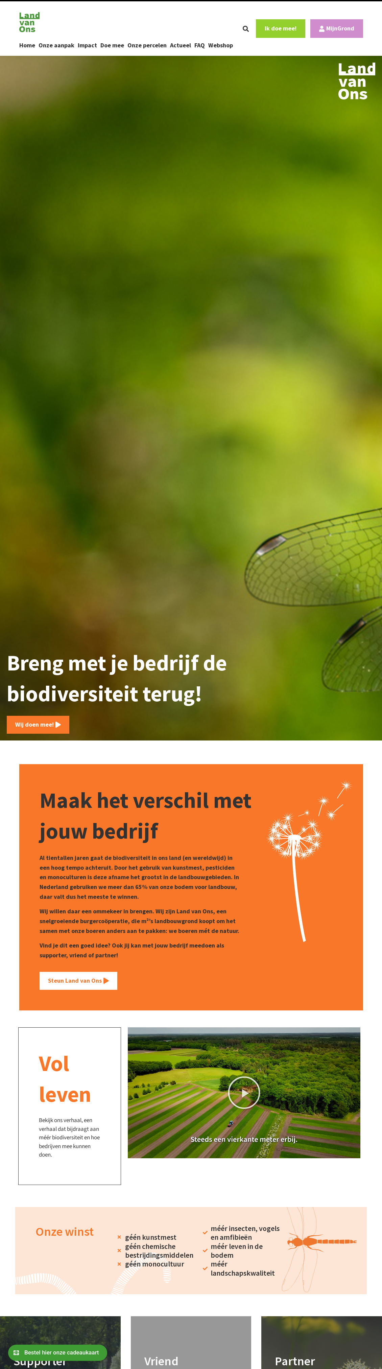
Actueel (180, 45)
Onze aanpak (56, 45)
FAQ (199, 45)
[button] (246, 29)
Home (27, 45)
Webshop (220, 45)
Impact (87, 45)
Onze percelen (147, 45)
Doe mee (112, 45)
